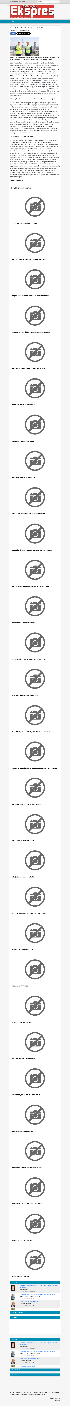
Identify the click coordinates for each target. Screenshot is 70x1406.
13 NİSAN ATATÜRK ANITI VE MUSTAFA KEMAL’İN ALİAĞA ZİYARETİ (38, 1294)
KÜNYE (57, 1400)
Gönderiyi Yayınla (23, 33)
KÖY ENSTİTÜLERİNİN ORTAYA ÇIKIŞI (30, 1302)
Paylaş (13, 33)
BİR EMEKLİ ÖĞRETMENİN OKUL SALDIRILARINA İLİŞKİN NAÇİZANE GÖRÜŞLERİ (38, 1286)
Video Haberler (55, 1398)
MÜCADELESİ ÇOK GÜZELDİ (27, 1309)
